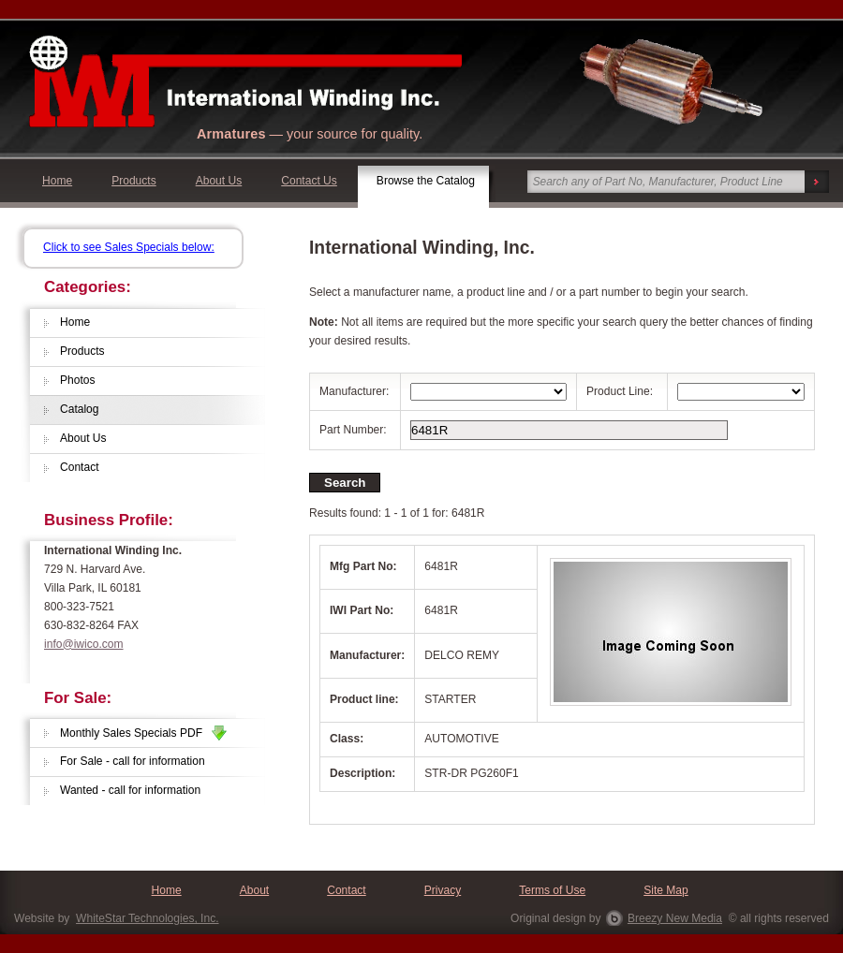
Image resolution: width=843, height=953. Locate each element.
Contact (79, 467)
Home (57, 180)
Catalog (79, 409)
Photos (78, 380)
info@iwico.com (84, 644)
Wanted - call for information (130, 790)
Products (133, 180)
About (254, 890)
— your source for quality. (309, 133)
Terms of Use (552, 890)
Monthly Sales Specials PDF (143, 733)
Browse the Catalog (426, 180)
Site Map (665, 890)
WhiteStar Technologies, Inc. (147, 918)
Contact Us (309, 180)
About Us (219, 180)
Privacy (443, 890)
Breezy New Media (675, 918)
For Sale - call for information (132, 761)
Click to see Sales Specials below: (128, 247)
